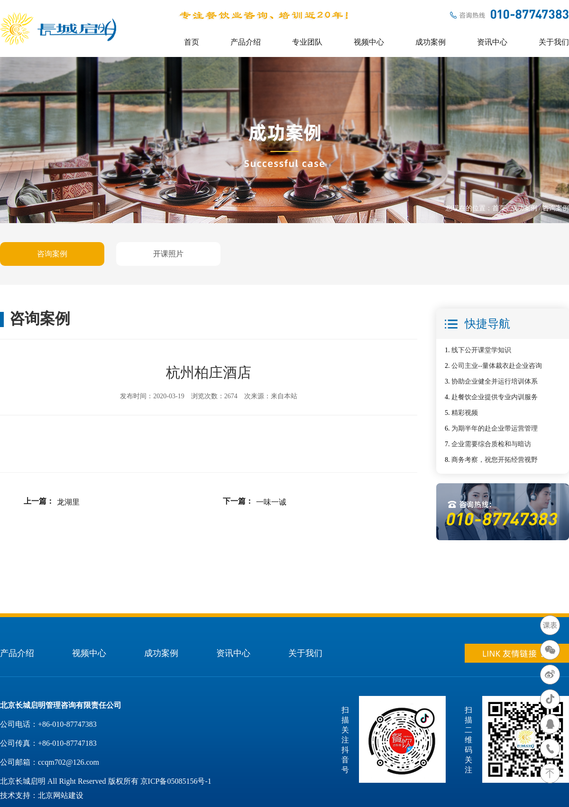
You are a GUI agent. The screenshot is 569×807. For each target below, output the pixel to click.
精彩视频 (464, 412)
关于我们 (554, 42)
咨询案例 (52, 254)
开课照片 (168, 254)
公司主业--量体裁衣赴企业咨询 (496, 365)
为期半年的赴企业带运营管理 (494, 428)
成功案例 (430, 42)
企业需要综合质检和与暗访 (491, 444)
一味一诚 (271, 502)
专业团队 (307, 42)
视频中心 (369, 42)
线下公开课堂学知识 (481, 350)
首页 (191, 42)
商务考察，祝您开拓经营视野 (494, 459)
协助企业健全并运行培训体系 (494, 381)
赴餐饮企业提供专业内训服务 (494, 397)
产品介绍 (245, 42)
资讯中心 (492, 42)
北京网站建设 (60, 795)
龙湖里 (68, 502)
